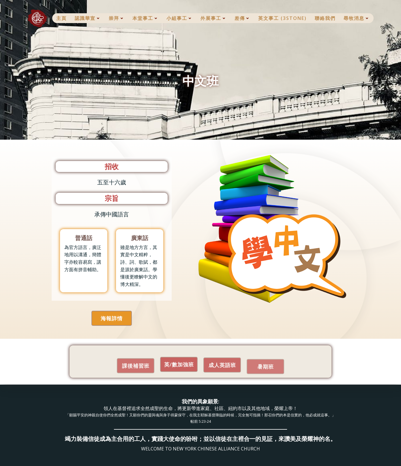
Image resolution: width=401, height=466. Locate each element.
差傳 (242, 18)
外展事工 (213, 18)
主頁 (61, 18)
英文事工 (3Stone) (282, 18)
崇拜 (116, 18)
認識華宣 (88, 18)
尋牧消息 (357, 18)
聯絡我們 (325, 18)
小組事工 (179, 18)
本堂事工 (145, 18)
